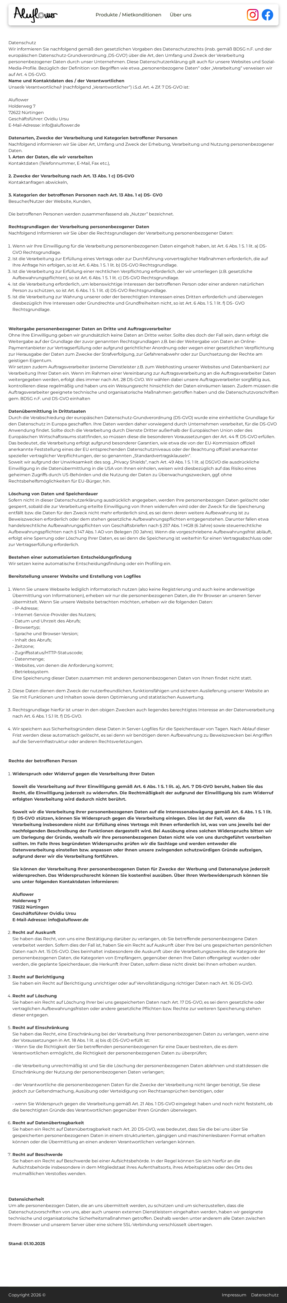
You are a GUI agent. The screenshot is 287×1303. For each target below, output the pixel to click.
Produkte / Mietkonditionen (128, 15)
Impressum (234, 1294)
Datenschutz (265, 1294)
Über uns (180, 15)
